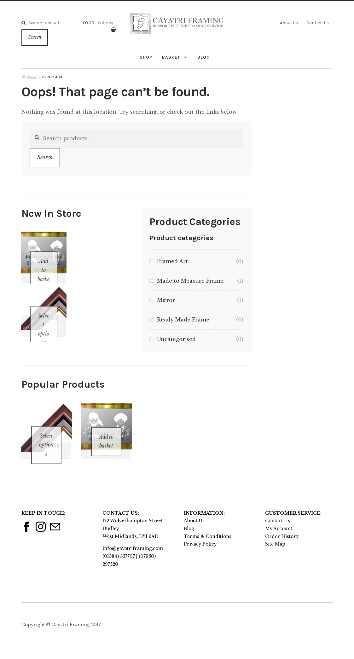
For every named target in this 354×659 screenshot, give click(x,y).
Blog (203, 57)
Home (32, 76)
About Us (289, 22)
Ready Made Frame (183, 319)
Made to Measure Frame (190, 281)
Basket (171, 57)
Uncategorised (176, 339)
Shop (146, 57)
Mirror (166, 300)
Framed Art (172, 261)
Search (34, 37)
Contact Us (317, 22)
